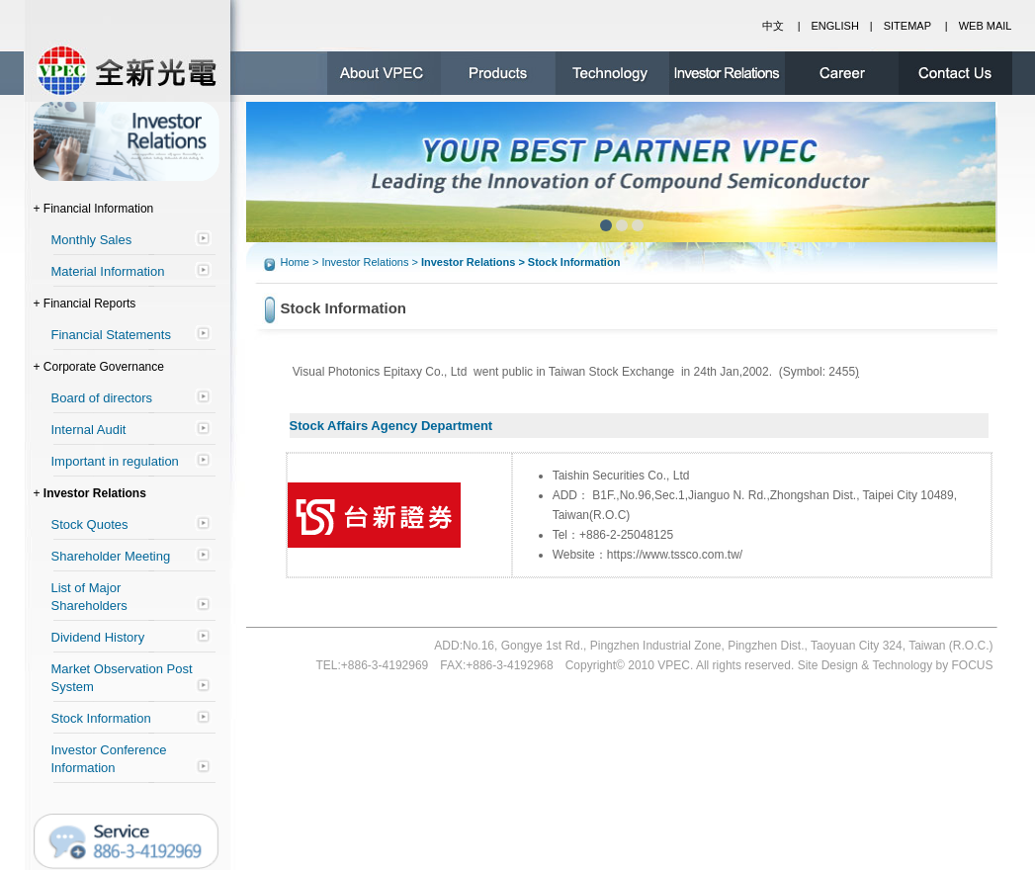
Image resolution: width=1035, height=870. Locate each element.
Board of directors (102, 398)
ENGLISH (835, 26)
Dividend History (98, 637)
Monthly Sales (91, 239)
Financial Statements (111, 334)
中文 (773, 26)
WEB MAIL (985, 26)
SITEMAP (907, 26)
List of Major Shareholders (89, 596)
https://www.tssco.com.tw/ (674, 555)
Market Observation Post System (122, 677)
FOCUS (972, 665)
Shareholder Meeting (111, 556)
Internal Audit (89, 429)
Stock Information (101, 718)
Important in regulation (115, 461)
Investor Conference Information (109, 758)
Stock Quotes (90, 524)
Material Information (108, 271)
